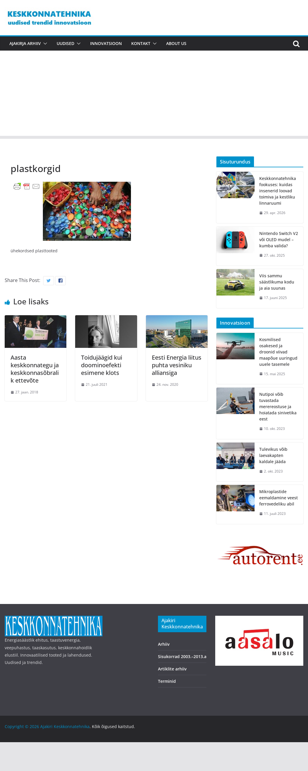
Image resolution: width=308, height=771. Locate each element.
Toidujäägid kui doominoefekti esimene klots (101, 365)
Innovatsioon (106, 43)
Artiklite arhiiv (172, 669)
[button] (44, 43)
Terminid (167, 681)
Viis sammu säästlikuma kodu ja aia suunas (276, 282)
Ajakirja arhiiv (25, 43)
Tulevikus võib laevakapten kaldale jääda (273, 455)
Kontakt (140, 43)
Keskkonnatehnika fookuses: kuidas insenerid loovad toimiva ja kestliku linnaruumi (277, 191)
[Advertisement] (154, 95)
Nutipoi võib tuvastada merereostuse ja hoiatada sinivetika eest (278, 406)
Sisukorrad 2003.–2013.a (182, 656)
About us (176, 43)
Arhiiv (163, 644)
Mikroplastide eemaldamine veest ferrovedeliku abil (278, 498)
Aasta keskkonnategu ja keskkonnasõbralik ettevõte (35, 368)
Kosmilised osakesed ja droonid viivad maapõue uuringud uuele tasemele (278, 352)
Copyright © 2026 (22, 726)
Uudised (65, 43)
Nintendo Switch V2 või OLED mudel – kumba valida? (278, 239)
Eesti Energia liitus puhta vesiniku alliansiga (176, 365)
